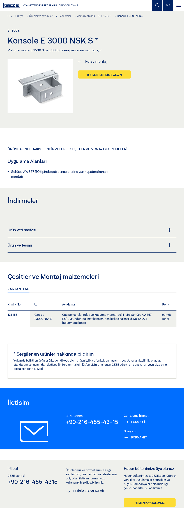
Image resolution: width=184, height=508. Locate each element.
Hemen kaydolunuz (150, 502)
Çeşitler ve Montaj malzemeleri (98, 149)
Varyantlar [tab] (18, 289)
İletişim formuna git (88, 491)
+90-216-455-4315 (33, 481)
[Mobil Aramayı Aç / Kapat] (157, 5)
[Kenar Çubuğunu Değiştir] (167, 5)
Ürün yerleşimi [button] (90, 245)
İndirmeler (56, 149)
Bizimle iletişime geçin (104, 74)
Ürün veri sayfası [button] (90, 230)
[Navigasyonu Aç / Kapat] (178, 5)
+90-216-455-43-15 (92, 422)
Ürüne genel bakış (24, 149)
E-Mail (38, 368)
